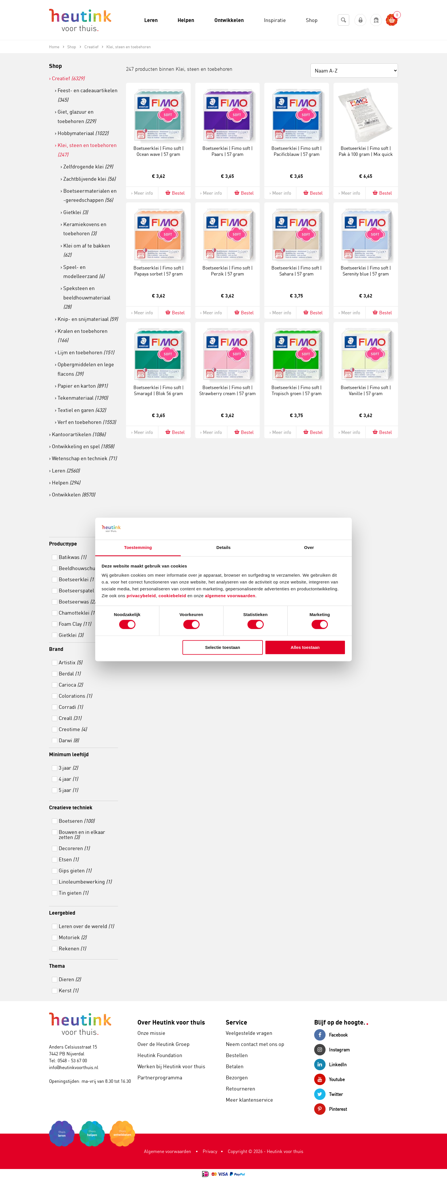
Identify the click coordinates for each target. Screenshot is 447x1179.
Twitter (328, 1094)
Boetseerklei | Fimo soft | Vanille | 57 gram (366, 390)
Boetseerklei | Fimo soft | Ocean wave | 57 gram (158, 151)
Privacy (210, 1151)
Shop (55, 65)
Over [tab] (309, 547)
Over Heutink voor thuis (171, 1022)
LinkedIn (330, 1064)
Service (236, 1022)
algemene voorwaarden (230, 595)
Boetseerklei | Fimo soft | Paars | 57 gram (227, 151)
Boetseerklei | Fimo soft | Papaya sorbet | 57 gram (158, 271)
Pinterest (330, 1109)
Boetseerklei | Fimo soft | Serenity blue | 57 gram (366, 271)
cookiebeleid (173, 595)
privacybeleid (141, 595)
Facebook (331, 1035)
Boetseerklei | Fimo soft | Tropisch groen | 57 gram (296, 390)
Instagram (332, 1049)
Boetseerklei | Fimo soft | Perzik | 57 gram (227, 271)
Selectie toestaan (222, 647)
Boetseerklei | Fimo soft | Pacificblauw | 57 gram (296, 151)
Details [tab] (223, 547)
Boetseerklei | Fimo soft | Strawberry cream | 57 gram (227, 390)
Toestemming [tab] (138, 547)
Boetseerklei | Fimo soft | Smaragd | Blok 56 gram (158, 390)
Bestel (174, 192)
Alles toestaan (305, 647)
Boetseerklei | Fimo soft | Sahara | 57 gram (296, 271)
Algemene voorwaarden (167, 1151)
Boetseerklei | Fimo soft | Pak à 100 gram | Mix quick (366, 151)
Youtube (329, 1079)
